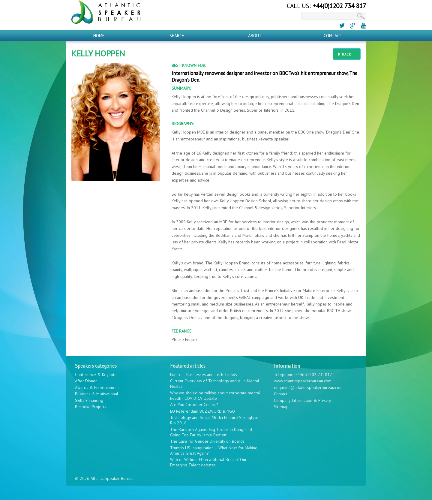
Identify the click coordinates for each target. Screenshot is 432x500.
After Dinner (86, 381)
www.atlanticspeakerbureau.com (303, 381)
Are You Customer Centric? (194, 404)
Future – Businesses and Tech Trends (203, 374)
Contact (333, 35)
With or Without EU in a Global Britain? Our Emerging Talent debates (208, 462)
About (255, 35)
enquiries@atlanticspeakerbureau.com (308, 387)
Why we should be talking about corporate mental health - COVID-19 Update (215, 395)
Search (177, 35)
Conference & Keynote (96, 374)
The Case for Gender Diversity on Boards (207, 441)
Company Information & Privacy (302, 400)
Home (99, 35)
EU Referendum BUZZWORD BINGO (202, 411)
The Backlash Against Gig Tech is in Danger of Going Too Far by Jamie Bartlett (211, 432)
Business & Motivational (96, 393)
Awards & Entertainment (97, 387)
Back (346, 54)
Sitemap (281, 406)
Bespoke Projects (90, 406)
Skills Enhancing (89, 400)
